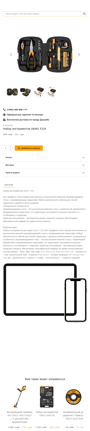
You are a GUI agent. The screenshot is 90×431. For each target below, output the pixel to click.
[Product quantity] (7, 148)
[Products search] (45, 13)
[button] (84, 13)
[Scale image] (40, 289)
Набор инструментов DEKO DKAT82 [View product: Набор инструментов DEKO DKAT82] (47, 414)
